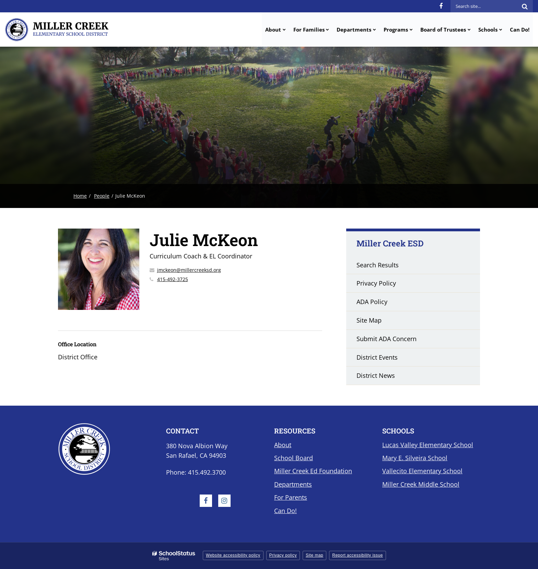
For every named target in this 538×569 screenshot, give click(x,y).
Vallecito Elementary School (422, 471)
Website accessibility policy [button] (233, 555)
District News (375, 375)
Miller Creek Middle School (420, 484)
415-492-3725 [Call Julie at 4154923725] (172, 279)
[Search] (524, 6)
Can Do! (285, 511)
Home (80, 196)
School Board (293, 458)
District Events (377, 357)
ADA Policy (371, 302)
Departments (293, 484)
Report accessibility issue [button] (357, 555)
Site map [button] (314, 555)
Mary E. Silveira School (414, 458)
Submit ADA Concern (386, 339)
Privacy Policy (376, 283)
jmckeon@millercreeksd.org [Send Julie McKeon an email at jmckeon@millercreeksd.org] (189, 270)
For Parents (290, 497)
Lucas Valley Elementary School (427, 445)
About (282, 445)
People (101, 196)
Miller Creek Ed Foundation (313, 471)
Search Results (377, 265)
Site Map (369, 320)
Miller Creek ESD (390, 243)
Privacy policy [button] (283, 555)
